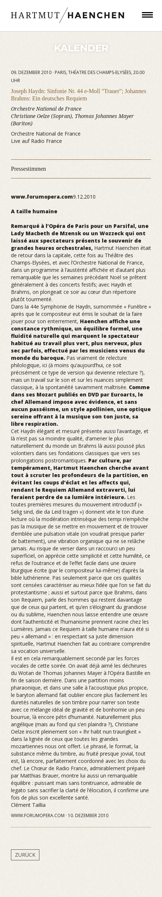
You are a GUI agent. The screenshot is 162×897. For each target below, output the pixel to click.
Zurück (25, 854)
